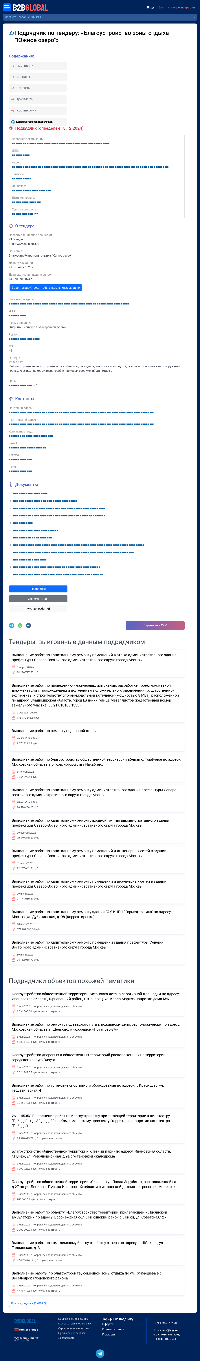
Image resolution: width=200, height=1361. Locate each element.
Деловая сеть (66, 1337)
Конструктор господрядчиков (34, 121)
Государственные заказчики (75, 1323)
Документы (25, 99)
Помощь (108, 1334)
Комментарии (26, 110)
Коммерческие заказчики (73, 1318)
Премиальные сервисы (72, 1333)
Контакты (23, 88)
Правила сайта (113, 1329)
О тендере (24, 76)
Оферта (107, 1324)
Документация (38, 599)
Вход (150, 7)
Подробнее (38, 589)
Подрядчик (25, 65)
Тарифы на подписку (117, 1319)
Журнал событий (38, 608)
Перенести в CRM (155, 625)
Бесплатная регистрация (176, 7)
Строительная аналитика (73, 1328)
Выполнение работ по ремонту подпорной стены (54, 731)
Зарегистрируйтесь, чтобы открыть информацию (46, 287)
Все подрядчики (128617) (28, 1303)
